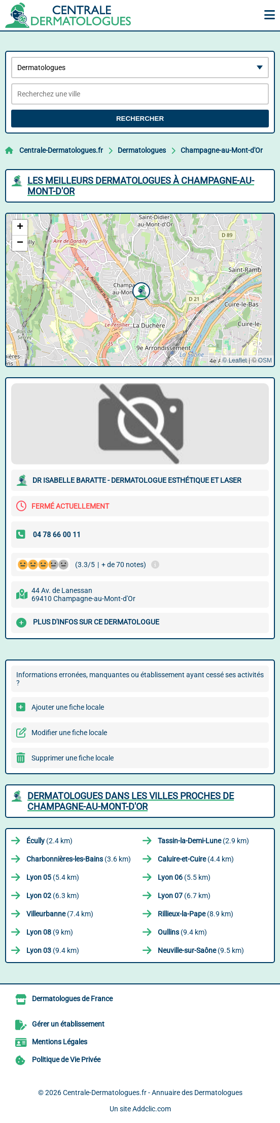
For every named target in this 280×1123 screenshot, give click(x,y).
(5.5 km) (184, 877)
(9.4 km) (182, 932)
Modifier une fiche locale (69, 733)
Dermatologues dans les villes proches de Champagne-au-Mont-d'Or (130, 801)
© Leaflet (234, 360)
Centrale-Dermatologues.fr (61, 150)
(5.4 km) (52, 877)
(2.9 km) (203, 841)
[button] (140, 290)
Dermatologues (142, 150)
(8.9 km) (195, 914)
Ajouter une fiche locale (67, 707)
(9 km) (49, 932)
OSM (265, 360)
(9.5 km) (201, 950)
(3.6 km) (78, 859)
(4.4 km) (196, 859)
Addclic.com (151, 1109)
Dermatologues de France (72, 999)
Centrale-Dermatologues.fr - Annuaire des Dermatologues (152, 1092)
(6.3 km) (52, 895)
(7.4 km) (59, 914)
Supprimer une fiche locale (72, 758)
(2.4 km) (49, 841)
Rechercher (140, 118)
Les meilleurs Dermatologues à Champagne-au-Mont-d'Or (140, 185)
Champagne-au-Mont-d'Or (222, 150)
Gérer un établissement (68, 1024)
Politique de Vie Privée (66, 1059)
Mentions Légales (59, 1042)
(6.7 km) (184, 895)
